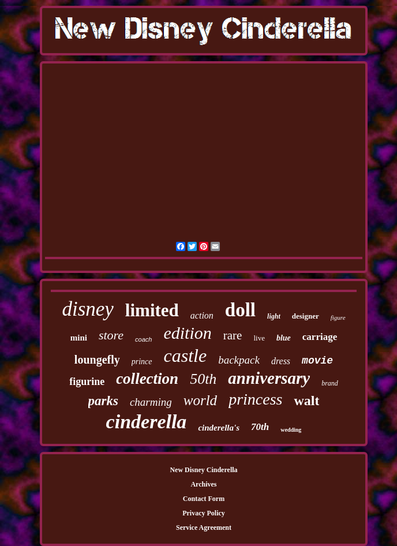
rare (232, 335)
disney (87, 309)
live (259, 338)
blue (283, 338)
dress (280, 361)
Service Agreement (203, 527)
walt (306, 400)
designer (305, 316)
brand (329, 383)
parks (103, 401)
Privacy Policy (203, 513)
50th (203, 379)
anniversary (269, 378)
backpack (239, 360)
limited (152, 310)
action (202, 315)
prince (142, 361)
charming (151, 402)
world (200, 400)
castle (185, 355)
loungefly (97, 359)
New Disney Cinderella (203, 470)
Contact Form (203, 499)
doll (240, 310)
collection (147, 378)
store (111, 335)
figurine (86, 381)
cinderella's (218, 427)
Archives (203, 484)
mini (78, 337)
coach (143, 339)
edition (187, 332)
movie (317, 361)
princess (255, 399)
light (273, 316)
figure (338, 317)
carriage (319, 336)
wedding (290, 430)
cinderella (146, 421)
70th (260, 426)
